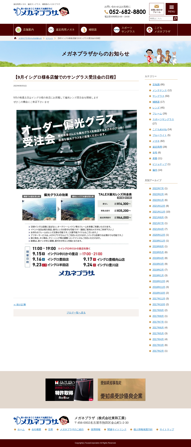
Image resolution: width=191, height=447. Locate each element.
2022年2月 (158, 194)
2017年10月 (159, 304)
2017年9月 (158, 310)
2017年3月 (158, 345)
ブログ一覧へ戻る (76, 312)
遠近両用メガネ (65, 29)
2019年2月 (158, 269)
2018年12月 (159, 281)
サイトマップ (167, 429)
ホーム (21, 429)
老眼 (155, 158)
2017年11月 (159, 298)
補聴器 (93, 29)
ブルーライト (160, 135)
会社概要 (36, 429)
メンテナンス (160, 90)
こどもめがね (160, 129)
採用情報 (95, 429)
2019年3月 (158, 264)
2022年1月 (158, 200)
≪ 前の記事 (19, 304)
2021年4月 (158, 229)
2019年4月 (158, 258)
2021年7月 (158, 223)
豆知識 (156, 84)
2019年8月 (158, 246)
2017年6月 (158, 327)
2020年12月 (159, 235)
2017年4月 (158, 339)
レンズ (156, 107)
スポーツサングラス (128, 29)
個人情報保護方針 (143, 429)
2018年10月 (159, 293)
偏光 (155, 170)
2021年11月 (159, 211)
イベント (49, 38)
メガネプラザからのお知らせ (30, 38)
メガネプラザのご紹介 (72, 429)
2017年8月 (158, 316)
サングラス (158, 96)
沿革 (50, 429)
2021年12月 (159, 206)
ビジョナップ (160, 164)
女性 (155, 152)
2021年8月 (158, 217)
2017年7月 (158, 322)
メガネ (156, 141)
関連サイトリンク (117, 429)
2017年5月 (158, 333)
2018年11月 (159, 287)
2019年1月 (158, 275)
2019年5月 (158, 252)
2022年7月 (158, 188)
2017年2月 (158, 351)
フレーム (157, 113)
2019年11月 (159, 240)
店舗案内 (28, 29)
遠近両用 (157, 147)
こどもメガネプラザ (162, 29)
